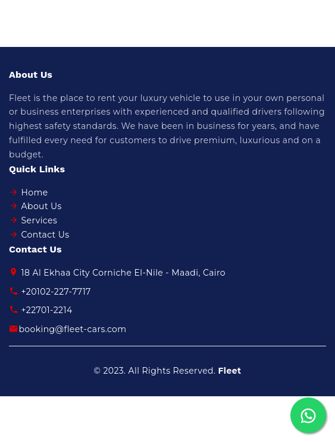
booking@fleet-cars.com (68, 329)
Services (39, 220)
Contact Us (45, 234)
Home (34, 192)
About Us (41, 206)
